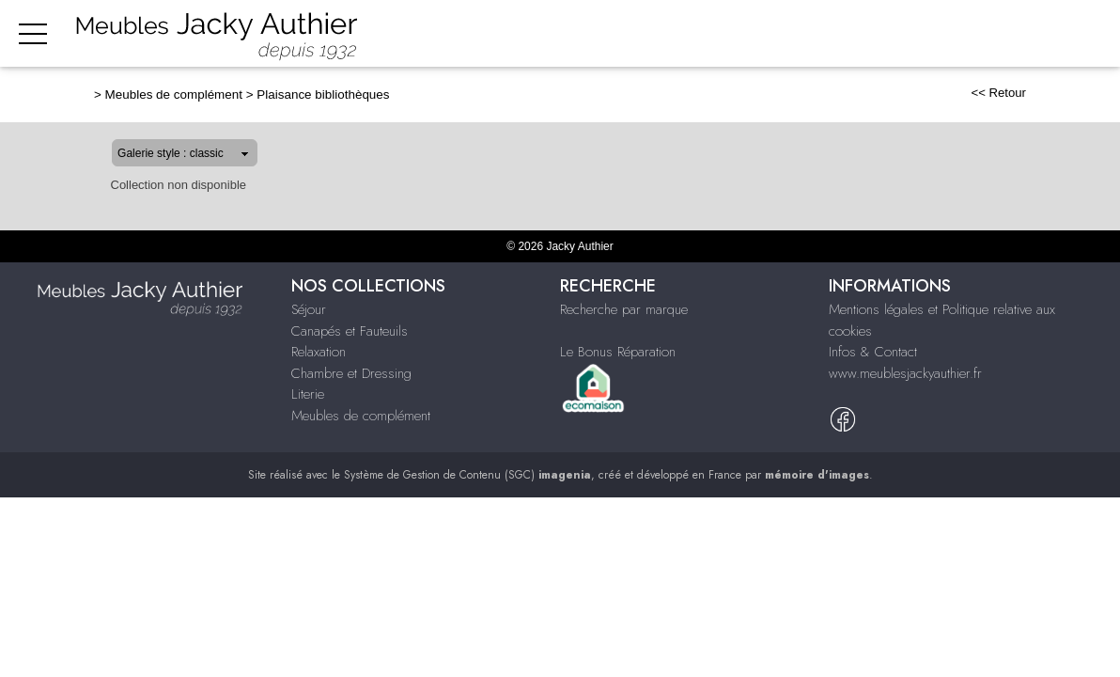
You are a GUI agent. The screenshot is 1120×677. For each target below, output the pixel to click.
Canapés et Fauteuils (349, 331)
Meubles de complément (1030, 34)
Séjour (469, 34)
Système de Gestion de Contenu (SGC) (467, 474)
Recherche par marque (624, 309)
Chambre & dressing (810, 34)
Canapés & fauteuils (574, 34)
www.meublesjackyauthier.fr (905, 373)
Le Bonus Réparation (618, 351)
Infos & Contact (873, 351)
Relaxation (692, 34)
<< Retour (1058, 93)
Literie (913, 34)
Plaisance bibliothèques (262, 94)
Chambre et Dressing (351, 373)
